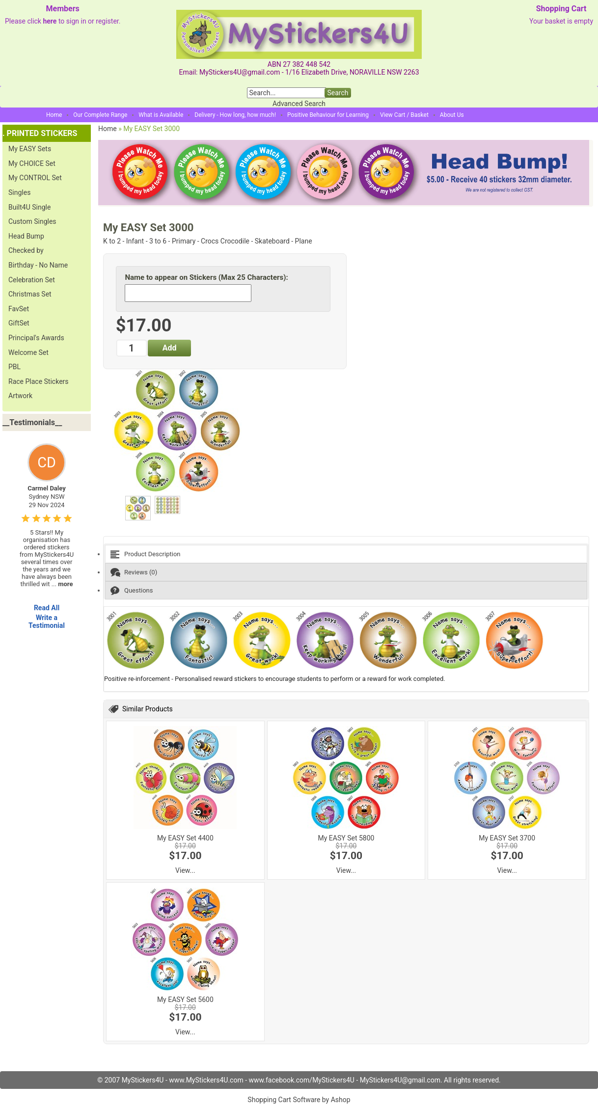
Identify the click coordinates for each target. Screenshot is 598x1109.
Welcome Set (28, 352)
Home (54, 114)
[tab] (346, 554)
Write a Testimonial (46, 621)
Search (337, 93)
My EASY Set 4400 (185, 838)
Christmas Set (30, 294)
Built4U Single (29, 207)
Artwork (20, 396)
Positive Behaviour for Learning (328, 114)
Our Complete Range (100, 114)
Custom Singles (32, 221)
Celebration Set (31, 280)
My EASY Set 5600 (185, 999)
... (62, 584)
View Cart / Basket (404, 114)
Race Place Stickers (38, 381)
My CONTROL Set (35, 178)
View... (185, 870)
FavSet (18, 309)
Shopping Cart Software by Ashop (298, 1100)
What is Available (160, 114)
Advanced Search (299, 104)
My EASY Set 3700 (507, 838)
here (49, 21)
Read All (46, 608)
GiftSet (18, 323)
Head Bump (26, 236)
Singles (19, 192)
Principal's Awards (36, 338)
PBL (14, 367)
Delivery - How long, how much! (235, 114)
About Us (452, 114)
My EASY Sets (29, 149)
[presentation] (346, 554)
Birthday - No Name (38, 265)
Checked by (26, 250)
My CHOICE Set (31, 163)
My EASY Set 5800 (346, 838)
